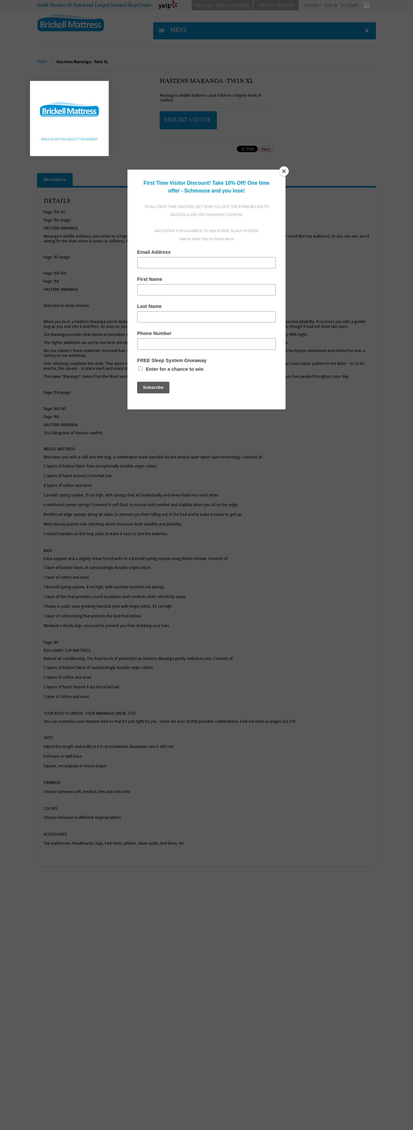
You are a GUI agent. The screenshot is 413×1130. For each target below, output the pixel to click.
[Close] (284, 171)
